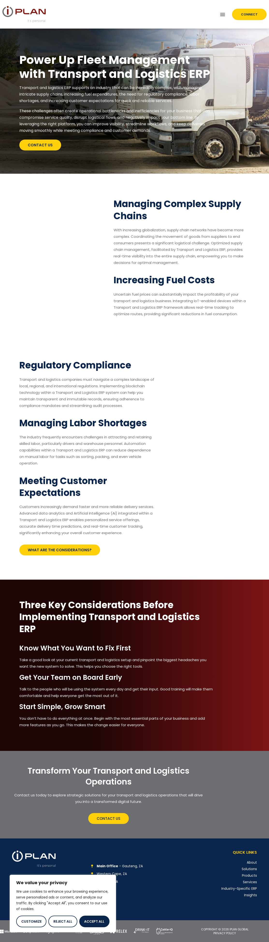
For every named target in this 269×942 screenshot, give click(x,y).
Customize (31, 921)
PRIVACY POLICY (224, 933)
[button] (222, 14)
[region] (63, 903)
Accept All (94, 921)
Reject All (62, 921)
